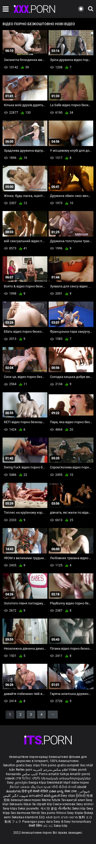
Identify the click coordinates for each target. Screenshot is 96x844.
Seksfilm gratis (14, 765)
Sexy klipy (10, 808)
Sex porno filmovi (53, 813)
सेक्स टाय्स (71, 791)
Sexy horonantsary (77, 821)
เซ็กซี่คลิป (65, 808)
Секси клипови (64, 804)
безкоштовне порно (26, 800)
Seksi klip (79, 808)
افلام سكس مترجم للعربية (50, 770)
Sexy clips (32, 765)
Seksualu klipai (20, 804)
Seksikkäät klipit (59, 782)
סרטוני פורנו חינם (66, 817)
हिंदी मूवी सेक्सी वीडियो (35, 791)
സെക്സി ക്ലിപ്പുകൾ (44, 795)
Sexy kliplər (75, 813)
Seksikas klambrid (25, 817)
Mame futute (51, 800)
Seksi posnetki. (29, 808)
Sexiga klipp (37, 782)
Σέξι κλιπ (46, 817)
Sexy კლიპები (17, 782)
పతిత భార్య (57, 791)
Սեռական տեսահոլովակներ (66, 778)
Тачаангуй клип (73, 800)
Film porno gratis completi (60, 765)
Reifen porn (24, 770)
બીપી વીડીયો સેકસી (63, 787)
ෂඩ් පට (48, 826)
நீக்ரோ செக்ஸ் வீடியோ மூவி (30, 787)
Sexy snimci (84, 804)
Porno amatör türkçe (54, 774)
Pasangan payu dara (38, 821)
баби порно (80, 782)
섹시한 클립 (49, 808)
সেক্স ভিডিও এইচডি (27, 778)
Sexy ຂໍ (59, 821)
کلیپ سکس (30, 774)
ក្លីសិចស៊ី (81, 795)
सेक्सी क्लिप (36, 826)
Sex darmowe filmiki (25, 813)
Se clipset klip (42, 804)
